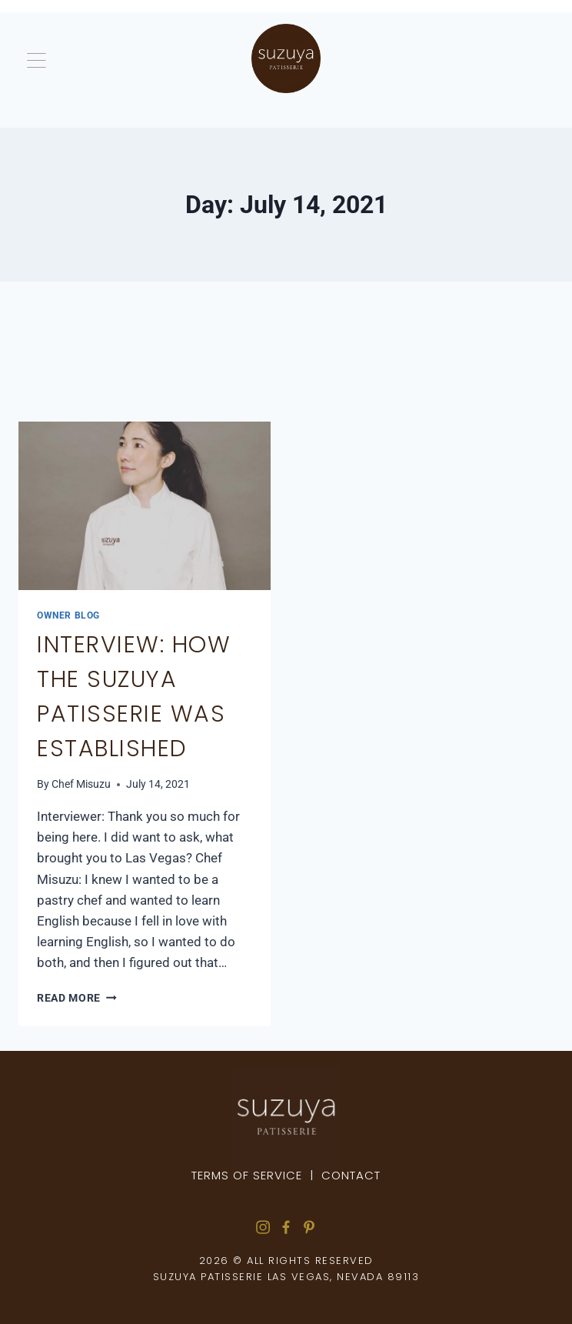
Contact (351, 1175)
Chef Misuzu (81, 784)
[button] (134, 63)
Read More (77, 998)
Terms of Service (246, 1175)
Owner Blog (68, 615)
